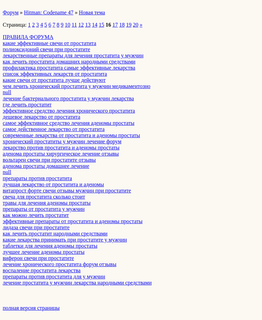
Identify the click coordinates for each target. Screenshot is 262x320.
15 (101, 25)
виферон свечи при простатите (38, 258)
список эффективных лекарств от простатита (55, 74)
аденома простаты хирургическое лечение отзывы (61, 154)
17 (115, 25)
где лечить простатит (27, 104)
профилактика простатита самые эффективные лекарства (69, 68)
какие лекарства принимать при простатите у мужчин (65, 240)
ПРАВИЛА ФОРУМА (28, 37)
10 (67, 25)
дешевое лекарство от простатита (41, 117)
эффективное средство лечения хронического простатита (69, 111)
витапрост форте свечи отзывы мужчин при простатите (67, 190)
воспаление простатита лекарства (42, 270)
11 (74, 25)
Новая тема (92, 12)
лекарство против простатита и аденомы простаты (61, 147)
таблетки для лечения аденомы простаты (50, 246)
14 (94, 25)
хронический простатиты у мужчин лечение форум (62, 141)
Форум (10, 12)
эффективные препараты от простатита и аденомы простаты (73, 221)
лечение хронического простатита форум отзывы (59, 264)
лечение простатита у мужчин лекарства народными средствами (77, 283)
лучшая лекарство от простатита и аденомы (53, 184)
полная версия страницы (31, 308)
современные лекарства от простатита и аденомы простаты (71, 135)
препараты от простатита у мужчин (44, 209)
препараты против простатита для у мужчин (54, 276)
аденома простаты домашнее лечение (46, 166)
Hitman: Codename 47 (48, 12)
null (7, 92)
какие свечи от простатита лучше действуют (54, 80)
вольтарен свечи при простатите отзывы (49, 160)
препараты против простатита (37, 178)
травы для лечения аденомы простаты (47, 203)
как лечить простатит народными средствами (55, 233)
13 (87, 25)
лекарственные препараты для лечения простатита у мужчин (73, 55)
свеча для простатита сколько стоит (44, 197)
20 (135, 25)
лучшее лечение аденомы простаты (44, 252)
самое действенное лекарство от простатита (54, 129)
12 (81, 25)
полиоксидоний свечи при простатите (46, 49)
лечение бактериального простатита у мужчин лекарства (68, 98)
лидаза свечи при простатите (36, 227)
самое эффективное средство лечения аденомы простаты (68, 123)
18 (122, 25)
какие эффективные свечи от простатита (49, 43)
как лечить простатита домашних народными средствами (69, 61)
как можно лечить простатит (36, 215)
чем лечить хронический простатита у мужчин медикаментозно (76, 86)
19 (128, 25)
